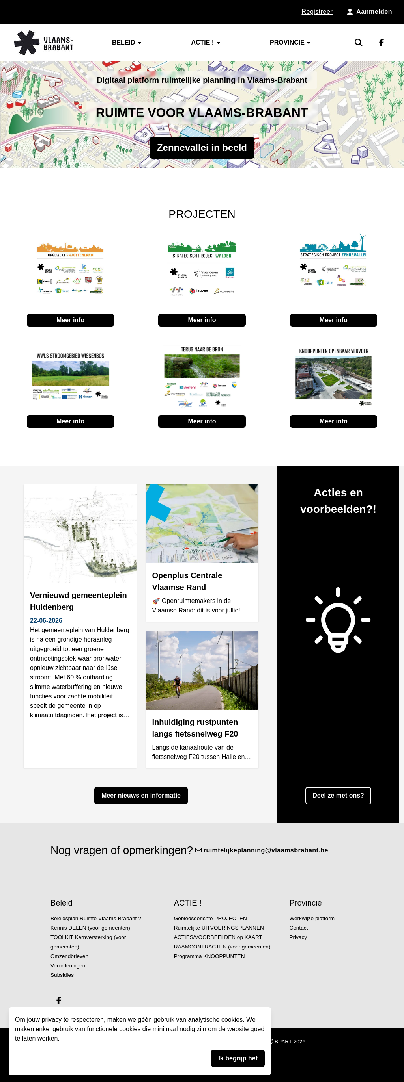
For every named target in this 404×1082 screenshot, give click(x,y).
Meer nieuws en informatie (141, 795)
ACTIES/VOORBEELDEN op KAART (218, 937)
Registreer (317, 11)
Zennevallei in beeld (202, 147)
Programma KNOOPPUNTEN (209, 956)
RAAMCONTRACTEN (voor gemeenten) (222, 947)
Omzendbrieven (69, 956)
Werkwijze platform (312, 918)
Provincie (291, 42)
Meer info (70, 320)
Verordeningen (67, 966)
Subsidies (62, 975)
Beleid (127, 42)
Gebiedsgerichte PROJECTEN (210, 918)
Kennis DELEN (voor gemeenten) (90, 928)
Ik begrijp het (238, 1058)
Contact (298, 928)
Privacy (298, 937)
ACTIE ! (206, 42)
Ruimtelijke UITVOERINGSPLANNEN (219, 928)
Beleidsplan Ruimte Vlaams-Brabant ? (95, 918)
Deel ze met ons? (338, 795)
